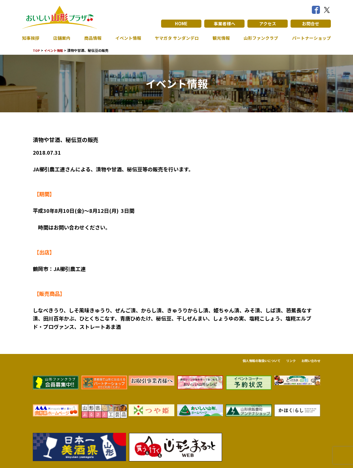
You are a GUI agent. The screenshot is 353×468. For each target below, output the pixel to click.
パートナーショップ (310, 38)
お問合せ (311, 23)
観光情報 (220, 38)
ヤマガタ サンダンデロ (175, 38)
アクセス (268, 23)
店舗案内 (61, 38)
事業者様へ (224, 23)
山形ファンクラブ (259, 38)
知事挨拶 (31, 38)
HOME (181, 23)
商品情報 (91, 38)
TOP (37, 50)
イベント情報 (126, 38)
